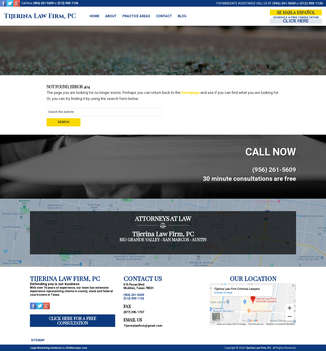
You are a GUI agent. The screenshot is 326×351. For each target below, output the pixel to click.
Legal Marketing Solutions (46, 348)
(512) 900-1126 (68, 3)
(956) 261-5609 (43, 3)
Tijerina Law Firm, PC (40, 16)
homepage (190, 93)
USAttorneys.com (76, 348)
